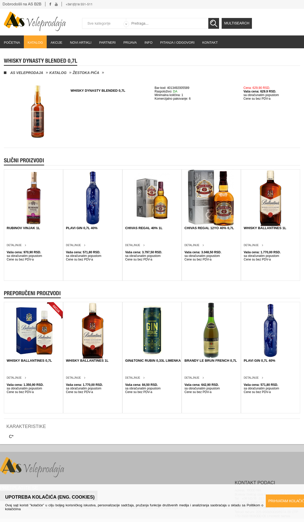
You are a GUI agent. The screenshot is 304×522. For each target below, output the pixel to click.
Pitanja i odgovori (177, 42)
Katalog (35, 42)
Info (148, 42)
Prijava (130, 42)
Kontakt (210, 42)
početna (12, 42)
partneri (107, 42)
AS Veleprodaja (26, 73)
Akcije (56, 42)
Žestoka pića (86, 73)
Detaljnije (14, 245)
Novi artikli (81, 42)
